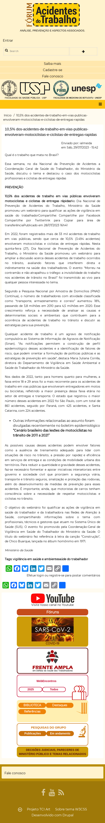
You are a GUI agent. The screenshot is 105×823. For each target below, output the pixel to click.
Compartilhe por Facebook (79, 215)
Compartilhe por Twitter (25, 220)
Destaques (59, 705)
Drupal (68, 815)
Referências (32, 711)
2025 (31, 689)
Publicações (32, 733)
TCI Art (44, 809)
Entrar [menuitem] (8, 40)
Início (8, 115)
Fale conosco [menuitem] (14, 773)
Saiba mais (52, 64)
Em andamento (60, 733)
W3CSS (81, 809)
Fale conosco (52, 76)
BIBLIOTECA (32, 705)
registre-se (56, 575)
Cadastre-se (52, 70)
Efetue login (35, 575)
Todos (54, 689)
